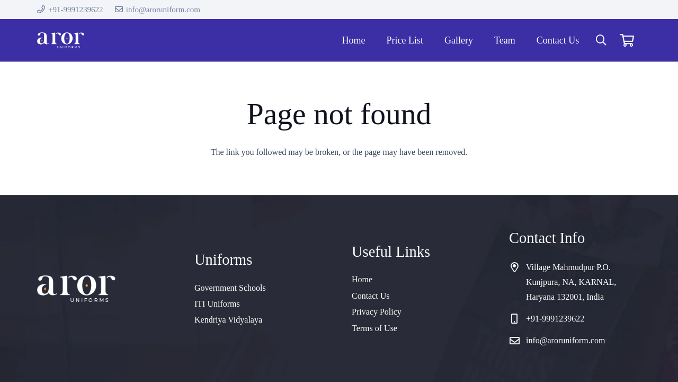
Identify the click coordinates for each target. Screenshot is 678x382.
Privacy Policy (377, 311)
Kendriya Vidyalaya (228, 319)
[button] (601, 41)
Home (362, 279)
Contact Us (371, 295)
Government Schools (230, 287)
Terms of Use (374, 328)
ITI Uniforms (217, 303)
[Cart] (627, 40)
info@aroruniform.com (565, 340)
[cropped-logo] (60, 40)
